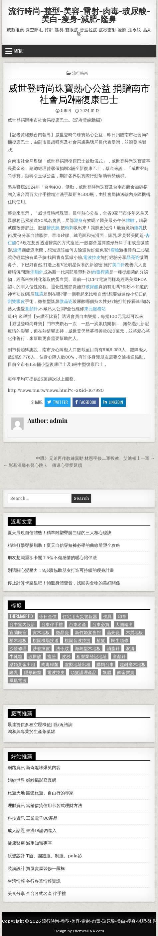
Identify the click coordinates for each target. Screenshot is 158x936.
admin (66, 110)
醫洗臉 (54, 227)
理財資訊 (16, 805)
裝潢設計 (16, 868)
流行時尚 (80, 73)
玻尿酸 (91, 286)
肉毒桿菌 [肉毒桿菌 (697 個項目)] (50, 664)
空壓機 (40, 724)
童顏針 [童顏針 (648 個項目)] (119, 656)
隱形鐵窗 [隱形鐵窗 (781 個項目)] (32, 672)
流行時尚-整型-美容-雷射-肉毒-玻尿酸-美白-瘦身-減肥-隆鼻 (79, 14)
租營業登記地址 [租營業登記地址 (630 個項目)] (92, 656)
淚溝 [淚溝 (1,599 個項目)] (130, 648)
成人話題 (16, 830)
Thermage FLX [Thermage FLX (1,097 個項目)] (21, 616)
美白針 (118, 264)
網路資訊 (16, 767)
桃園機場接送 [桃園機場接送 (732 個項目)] (46, 640)
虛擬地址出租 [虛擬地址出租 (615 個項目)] (77, 664)
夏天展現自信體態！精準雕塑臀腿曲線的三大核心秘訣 (59, 532)
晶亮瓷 (132, 257)
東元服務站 (95, 308)
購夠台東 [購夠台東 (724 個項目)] (105, 664)
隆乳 (138, 227)
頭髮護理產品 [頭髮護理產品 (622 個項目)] (83, 672)
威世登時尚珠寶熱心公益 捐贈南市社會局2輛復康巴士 (79, 93)
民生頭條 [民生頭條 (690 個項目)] (119, 640)
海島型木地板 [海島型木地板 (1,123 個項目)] (88, 648)
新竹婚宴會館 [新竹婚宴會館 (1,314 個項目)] (88, 632)
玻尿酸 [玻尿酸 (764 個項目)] (34, 656)
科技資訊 (16, 818)
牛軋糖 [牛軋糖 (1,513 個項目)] (15, 656)
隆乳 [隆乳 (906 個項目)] (13, 672)
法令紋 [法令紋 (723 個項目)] (62, 648)
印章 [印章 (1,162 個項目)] (122, 616)
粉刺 (69, 227)
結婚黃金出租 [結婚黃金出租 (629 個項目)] (22, 664)
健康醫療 (16, 843)
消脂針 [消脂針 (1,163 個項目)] (113, 648)
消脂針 (36, 272)
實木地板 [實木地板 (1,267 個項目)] (41, 632)
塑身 (78, 220)
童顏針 (31, 308)
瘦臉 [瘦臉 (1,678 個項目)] (51, 656)
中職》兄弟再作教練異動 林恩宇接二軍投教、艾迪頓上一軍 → (95, 458)
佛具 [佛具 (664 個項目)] (107, 616)
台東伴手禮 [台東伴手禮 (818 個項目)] (52, 624)
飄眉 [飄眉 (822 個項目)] (106, 672)
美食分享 (16, 893)
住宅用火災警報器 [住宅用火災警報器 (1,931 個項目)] (80, 616)
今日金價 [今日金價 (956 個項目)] (48, 616)
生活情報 (16, 881)
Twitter (57, 402)
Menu (19, 51)
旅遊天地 (16, 792)
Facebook (85, 402)
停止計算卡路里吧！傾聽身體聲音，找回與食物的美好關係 (64, 582)
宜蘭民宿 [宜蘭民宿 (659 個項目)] (18, 632)
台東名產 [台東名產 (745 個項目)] (77, 624)
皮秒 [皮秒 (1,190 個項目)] (66, 656)
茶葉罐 (48, 731)
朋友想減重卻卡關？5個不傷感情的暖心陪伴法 (52, 557)
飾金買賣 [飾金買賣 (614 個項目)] (125, 672)
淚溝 (17, 250)
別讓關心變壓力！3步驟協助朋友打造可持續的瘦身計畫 (61, 570)
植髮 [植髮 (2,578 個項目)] (100, 640)
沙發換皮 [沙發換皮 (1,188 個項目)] (41, 648)
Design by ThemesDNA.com (79, 931)
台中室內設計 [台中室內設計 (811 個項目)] (22, 624)
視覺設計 (16, 855)
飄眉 (39, 294)
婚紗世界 (16, 780)
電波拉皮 (91, 257)
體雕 (130, 220)
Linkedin (113, 402)
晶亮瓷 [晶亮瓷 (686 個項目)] (113, 632)
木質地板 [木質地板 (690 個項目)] (134, 632)
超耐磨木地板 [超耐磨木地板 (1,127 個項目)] (133, 664)
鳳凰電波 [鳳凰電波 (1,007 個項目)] (18, 680)
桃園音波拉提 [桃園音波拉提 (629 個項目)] (77, 640)
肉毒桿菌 (100, 272)
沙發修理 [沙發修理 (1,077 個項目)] (18, 648)
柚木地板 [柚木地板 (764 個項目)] (18, 640)
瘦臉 (114, 250)
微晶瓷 (66, 301)
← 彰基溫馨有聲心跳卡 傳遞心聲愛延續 (42, 465)
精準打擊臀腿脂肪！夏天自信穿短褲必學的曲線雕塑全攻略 (64, 545)
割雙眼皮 (16, 301)
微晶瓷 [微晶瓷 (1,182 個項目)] (62, 632)
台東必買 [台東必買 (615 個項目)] (100, 624)
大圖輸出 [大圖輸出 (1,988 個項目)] (124, 624)
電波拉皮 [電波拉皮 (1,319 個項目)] (56, 672)
